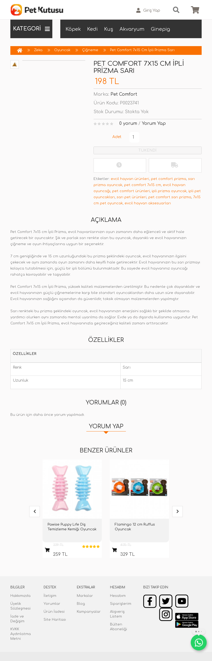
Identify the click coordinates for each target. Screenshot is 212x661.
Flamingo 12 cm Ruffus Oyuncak (135, 527)
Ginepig (160, 29)
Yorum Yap (154, 123)
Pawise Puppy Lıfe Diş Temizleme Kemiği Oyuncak (72, 527)
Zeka (38, 50)
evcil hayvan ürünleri (130, 179)
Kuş (108, 29)
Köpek (73, 29)
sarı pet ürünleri (131, 197)
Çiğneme (90, 50)
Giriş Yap (148, 10)
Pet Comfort (124, 94)
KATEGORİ (31, 29)
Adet (116, 137)
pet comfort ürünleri (131, 191)
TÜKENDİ (147, 150)
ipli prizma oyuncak (169, 191)
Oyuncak (62, 50)
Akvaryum (132, 29)
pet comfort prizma (168, 179)
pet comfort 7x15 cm (142, 185)
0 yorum (128, 123)
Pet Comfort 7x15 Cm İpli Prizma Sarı (142, 50)
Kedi (92, 29)
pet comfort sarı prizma (169, 197)
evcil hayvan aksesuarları (148, 203)
